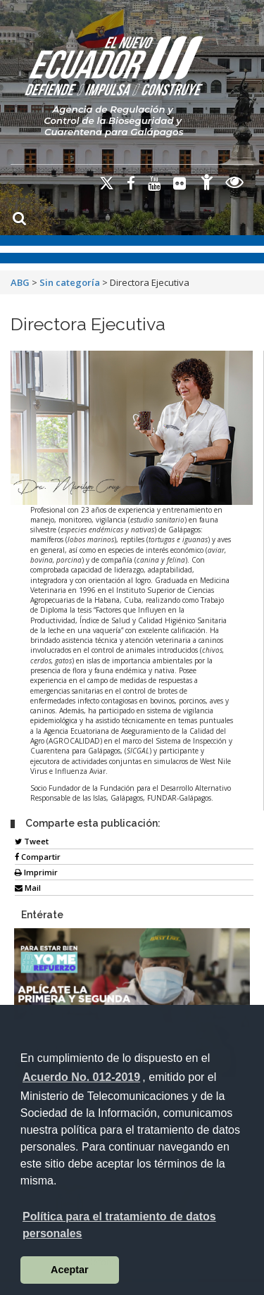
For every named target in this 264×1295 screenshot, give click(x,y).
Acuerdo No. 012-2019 (81, 1077)
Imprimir (36, 872)
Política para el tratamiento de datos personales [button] (119, 1224)
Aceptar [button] (70, 1269)
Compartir (38, 856)
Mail (28, 887)
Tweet (32, 841)
